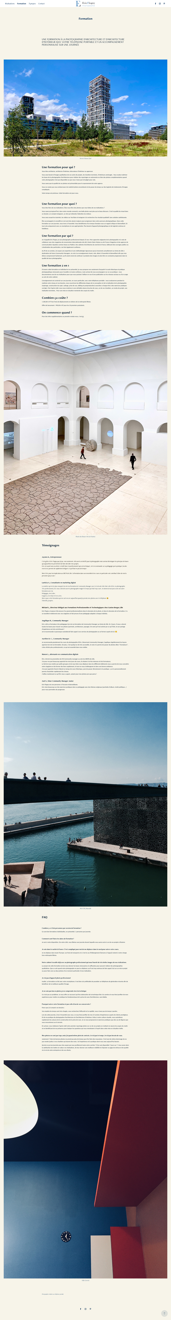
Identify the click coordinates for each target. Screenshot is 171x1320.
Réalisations (10, 3)
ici (83, 316)
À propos (32, 3)
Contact (41, 3)
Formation (21, 3)
